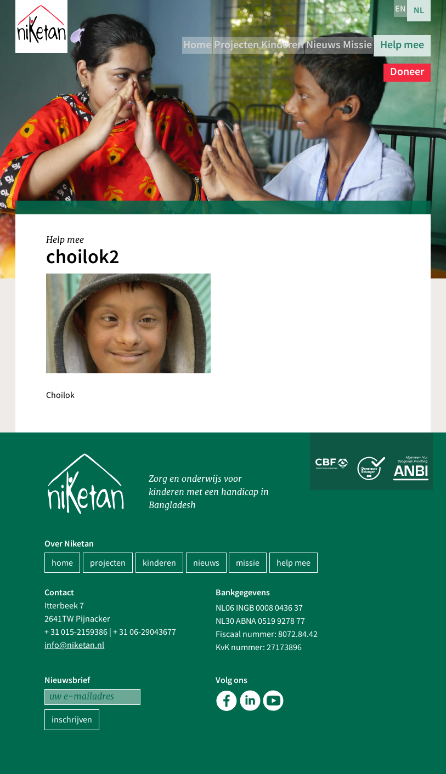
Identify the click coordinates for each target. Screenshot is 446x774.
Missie (409, 43)
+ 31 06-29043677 (144, 632)
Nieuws (363, 43)
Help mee (354, 63)
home (62, 562)
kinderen (159, 562)
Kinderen (311, 43)
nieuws (206, 562)
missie (247, 562)
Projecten (253, 43)
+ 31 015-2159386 (76, 632)
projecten (108, 562)
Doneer (407, 63)
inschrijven (72, 719)
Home (203, 43)
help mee (293, 562)
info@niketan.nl (74, 645)
